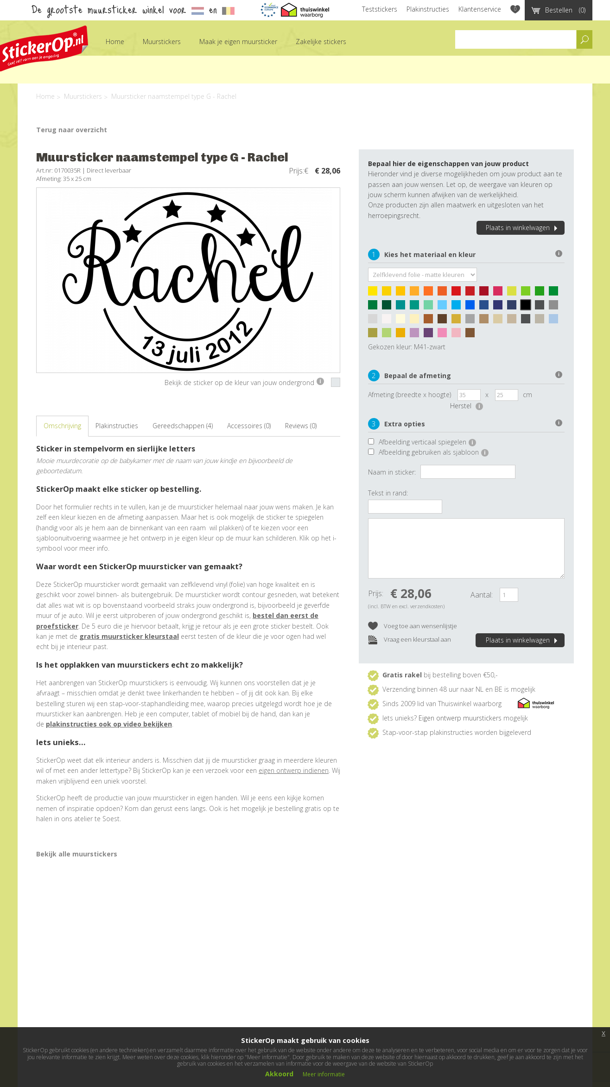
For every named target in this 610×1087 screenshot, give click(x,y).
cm (527, 394)
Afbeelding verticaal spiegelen (427, 441)
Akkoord (279, 1073)
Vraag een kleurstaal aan (409, 640)
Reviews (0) (301, 425)
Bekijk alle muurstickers (76, 853)
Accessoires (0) (249, 425)
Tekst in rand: (388, 493)
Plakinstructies (428, 9)
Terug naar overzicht (71, 129)
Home (115, 41)
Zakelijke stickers (321, 41)
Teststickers (379, 9)
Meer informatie (324, 1074)
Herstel (466, 405)
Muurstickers (162, 41)
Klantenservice (479, 9)
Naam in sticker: (392, 472)
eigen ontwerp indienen (294, 770)
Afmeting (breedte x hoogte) (409, 394)
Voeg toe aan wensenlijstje (412, 626)
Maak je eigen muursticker (238, 41)
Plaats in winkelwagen (523, 227)
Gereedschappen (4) (182, 425)
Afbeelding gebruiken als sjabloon (434, 452)
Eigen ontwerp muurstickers (460, 718)
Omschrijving (62, 425)
